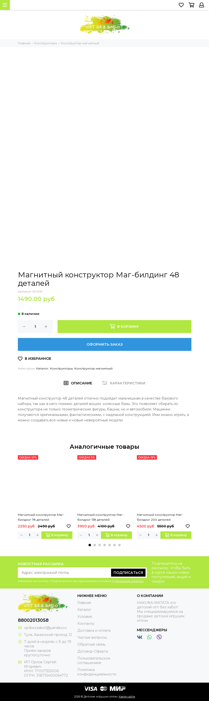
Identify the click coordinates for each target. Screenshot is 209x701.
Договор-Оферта (92, 651)
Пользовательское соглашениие (93, 660)
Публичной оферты (128, 581)
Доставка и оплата (94, 630)
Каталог (42, 368)
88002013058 (33, 620)
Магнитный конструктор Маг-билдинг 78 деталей (41, 517)
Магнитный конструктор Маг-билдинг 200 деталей (160, 517)
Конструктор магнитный (93, 368)
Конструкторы (61, 368)
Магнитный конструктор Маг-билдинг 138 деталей (100, 517)
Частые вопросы (92, 637)
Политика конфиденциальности (96, 671)
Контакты (85, 623)
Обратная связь (91, 644)
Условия (84, 616)
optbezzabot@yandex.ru (45, 628)
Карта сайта (127, 696)
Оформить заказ (105, 344)
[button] (90, 545)
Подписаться (128, 572)
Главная (84, 602)
